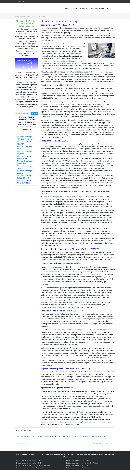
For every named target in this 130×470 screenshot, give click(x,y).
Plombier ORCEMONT (22, 443)
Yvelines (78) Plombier (31, 16)
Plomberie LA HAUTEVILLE (99, 436)
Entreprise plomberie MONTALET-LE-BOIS (31, 468)
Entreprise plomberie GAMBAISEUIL (29, 461)
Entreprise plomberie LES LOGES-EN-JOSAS (82, 463)
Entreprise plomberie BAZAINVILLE (28, 463)
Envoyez (34, 113)
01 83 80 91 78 (20, 1)
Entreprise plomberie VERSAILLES (78, 468)
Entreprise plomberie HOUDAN (77, 465)
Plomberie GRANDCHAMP (81, 436)
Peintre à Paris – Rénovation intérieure (76, 8)
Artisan (17, 16)
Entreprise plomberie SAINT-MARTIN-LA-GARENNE (34, 465)
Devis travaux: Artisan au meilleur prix (101, 8)
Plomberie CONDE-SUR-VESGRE (25, 436)
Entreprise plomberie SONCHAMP (78, 461)
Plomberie (22, 16)
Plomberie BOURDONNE (65, 436)
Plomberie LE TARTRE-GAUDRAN (46, 436)
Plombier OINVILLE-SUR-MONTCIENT (103, 443)
